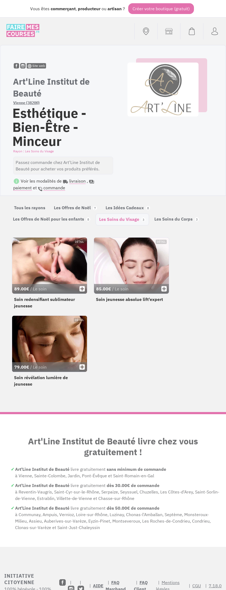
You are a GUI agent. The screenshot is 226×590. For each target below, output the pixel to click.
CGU (196, 585)
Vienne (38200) (26, 102)
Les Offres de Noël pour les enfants (51, 219)
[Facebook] (62, 582)
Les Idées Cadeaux (128, 207)
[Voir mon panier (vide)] (191, 31)
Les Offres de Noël (75, 207)
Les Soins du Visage (122, 219)
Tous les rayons (29, 207)
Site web (36, 66)
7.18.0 (215, 585)
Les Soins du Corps (176, 219)
